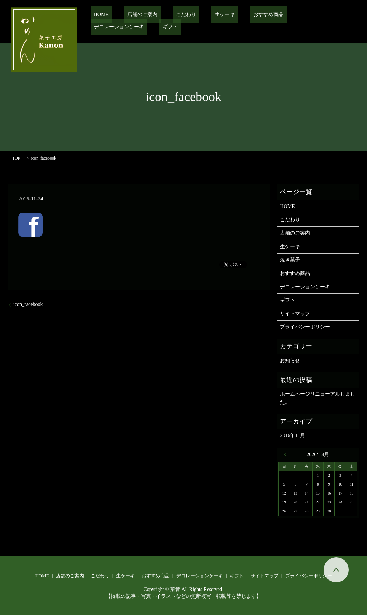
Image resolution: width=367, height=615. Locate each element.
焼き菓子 (290, 259)
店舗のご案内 (132, 14)
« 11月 (287, 454)
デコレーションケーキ (291, 14)
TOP (16, 158)
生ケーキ (202, 14)
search (96, 27)
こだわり (169, 14)
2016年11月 (292, 435)
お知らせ (290, 360)
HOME (98, 14)
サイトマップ (295, 313)
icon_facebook (28, 304)
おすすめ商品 (239, 14)
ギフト (335, 14)
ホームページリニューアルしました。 (317, 398)
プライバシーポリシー (305, 327)
